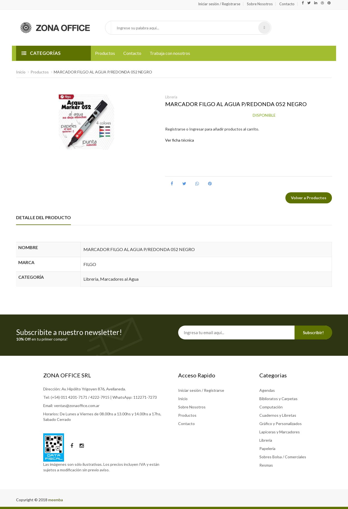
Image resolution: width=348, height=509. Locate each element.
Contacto (287, 4)
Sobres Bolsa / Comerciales (282, 456)
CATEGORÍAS (41, 53)
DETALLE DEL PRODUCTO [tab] (43, 217)
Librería (265, 440)
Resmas (266, 465)
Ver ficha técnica (179, 140)
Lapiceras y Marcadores (279, 431)
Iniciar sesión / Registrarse (219, 4)
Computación (271, 407)
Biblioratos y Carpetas (278, 398)
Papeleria (267, 448)
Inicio (20, 72)
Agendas (267, 390)
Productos (105, 53)
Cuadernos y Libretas (277, 415)
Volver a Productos (308, 197)
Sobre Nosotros (260, 4)
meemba (55, 499)
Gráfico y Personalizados (280, 423)
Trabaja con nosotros (170, 53)
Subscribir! (313, 332)
